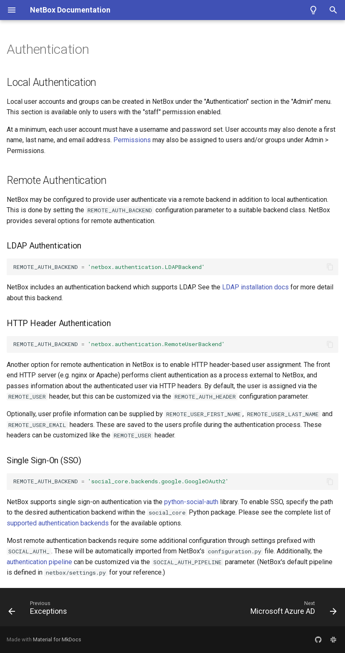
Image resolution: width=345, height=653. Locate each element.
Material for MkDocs (57, 639)
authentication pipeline (39, 562)
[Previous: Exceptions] (39, 609)
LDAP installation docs (255, 287)
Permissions (132, 140)
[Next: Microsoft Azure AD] (291, 609)
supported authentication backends (58, 523)
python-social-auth (191, 502)
